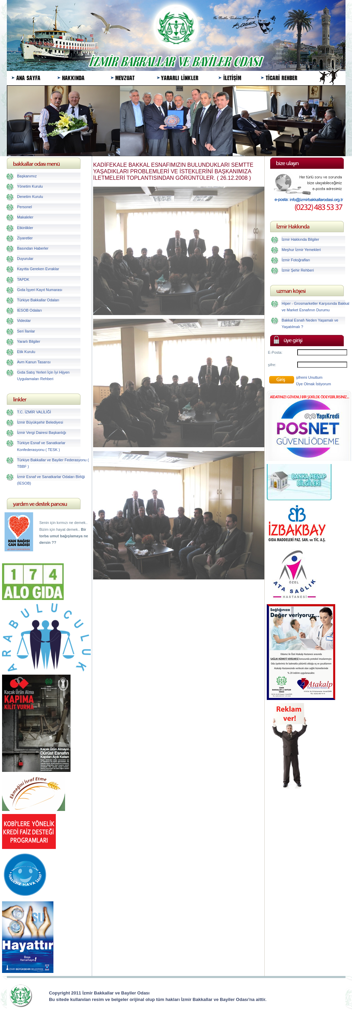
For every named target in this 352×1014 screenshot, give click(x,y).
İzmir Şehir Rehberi (298, 270)
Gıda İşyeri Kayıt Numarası (39, 290)
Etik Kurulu (26, 352)
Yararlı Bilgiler (28, 341)
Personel (24, 207)
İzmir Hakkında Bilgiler (300, 239)
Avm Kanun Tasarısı (34, 362)
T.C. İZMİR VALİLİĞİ (34, 412)
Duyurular (25, 258)
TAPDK (23, 279)
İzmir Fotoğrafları (296, 260)
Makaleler (25, 217)
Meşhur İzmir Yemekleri (301, 250)
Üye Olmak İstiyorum (313, 384)
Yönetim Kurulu (30, 186)
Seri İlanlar (26, 331)
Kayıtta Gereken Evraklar (38, 269)
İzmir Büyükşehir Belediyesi (40, 422)
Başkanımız (27, 176)
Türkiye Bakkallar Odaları (38, 300)
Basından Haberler (33, 248)
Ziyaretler (25, 238)
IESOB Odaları (29, 310)
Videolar (24, 320)
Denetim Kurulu (30, 197)
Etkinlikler (25, 228)
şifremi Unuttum (309, 377)
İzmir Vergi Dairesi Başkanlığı (41, 432)
